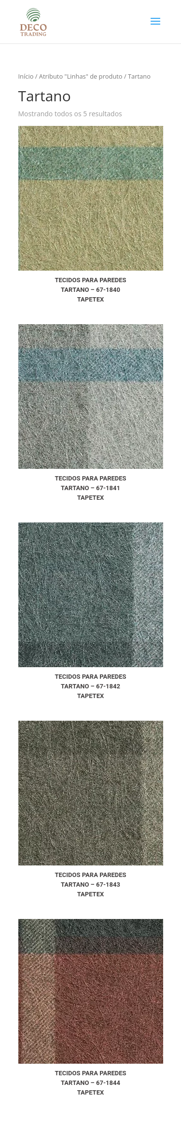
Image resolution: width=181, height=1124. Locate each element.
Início (26, 76)
